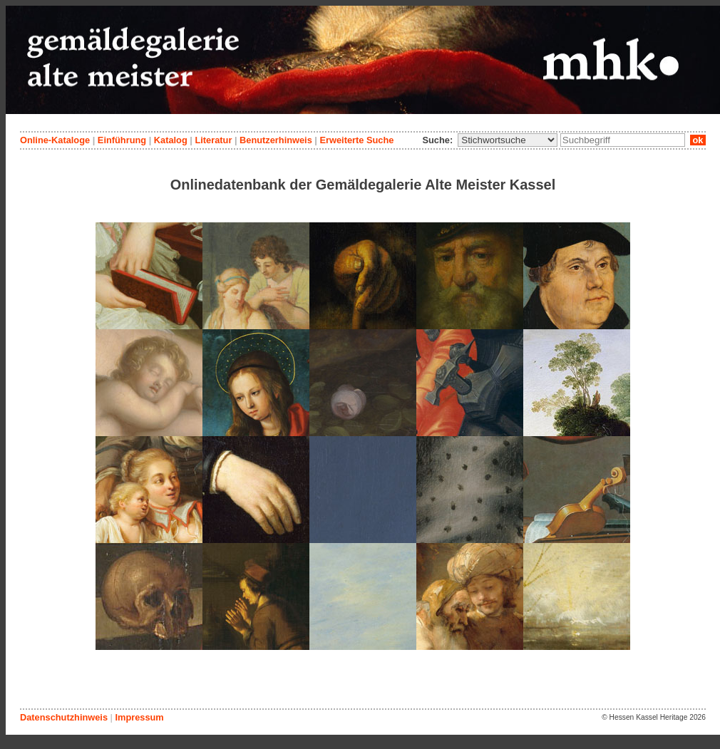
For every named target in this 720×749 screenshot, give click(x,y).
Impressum (139, 717)
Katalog (170, 140)
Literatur (213, 140)
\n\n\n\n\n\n (507, 140)
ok (698, 140)
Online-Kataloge (55, 140)
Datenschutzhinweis (64, 717)
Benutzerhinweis (276, 140)
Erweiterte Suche (356, 140)
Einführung (122, 140)
